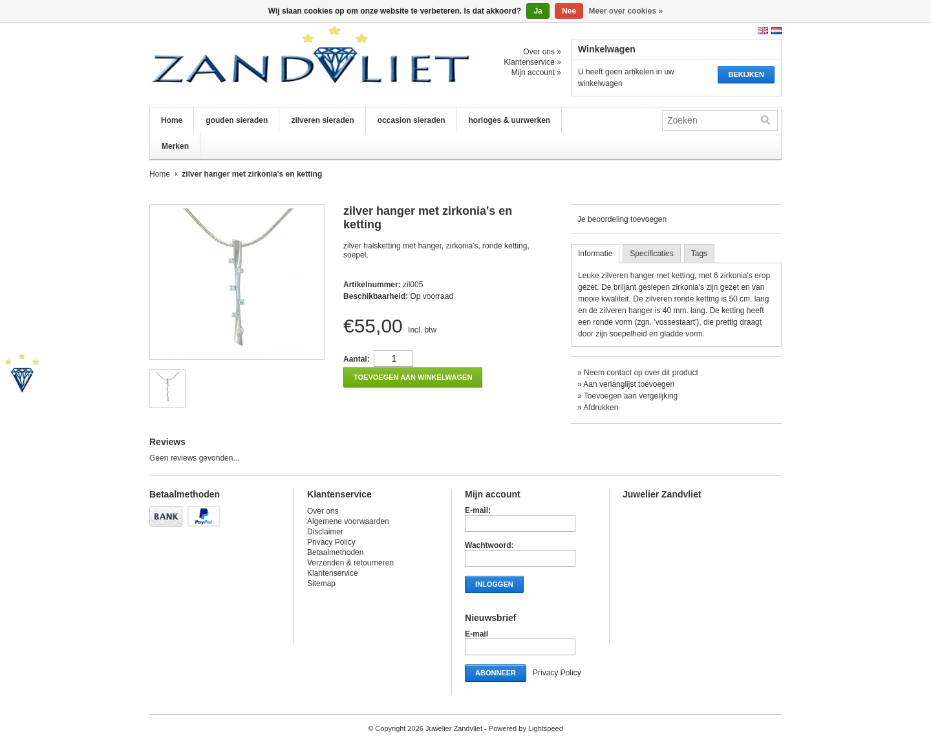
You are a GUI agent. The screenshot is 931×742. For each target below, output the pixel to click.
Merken (175, 146)
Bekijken (746, 74)
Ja (537, 11)
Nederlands (776, 30)
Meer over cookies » (626, 11)
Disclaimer (325, 531)
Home (171, 120)
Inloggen (494, 584)
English (763, 30)
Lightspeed (545, 728)
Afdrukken (600, 407)
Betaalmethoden (335, 552)
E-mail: (478, 510)
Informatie (595, 253)
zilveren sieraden (322, 120)
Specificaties (651, 253)
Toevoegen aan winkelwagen (413, 377)
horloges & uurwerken (509, 120)
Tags (699, 253)
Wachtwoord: (489, 545)
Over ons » (542, 51)
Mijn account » (536, 72)
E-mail (476, 633)
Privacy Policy (331, 542)
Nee (569, 11)
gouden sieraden (237, 120)
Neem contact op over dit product (641, 372)
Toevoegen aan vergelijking (631, 395)
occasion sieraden (411, 120)
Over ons (323, 511)
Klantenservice (332, 573)
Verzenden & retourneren (350, 562)
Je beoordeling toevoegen (622, 219)
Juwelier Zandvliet (278, 65)
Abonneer (495, 673)
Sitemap (321, 583)
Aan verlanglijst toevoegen (628, 384)
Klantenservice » (532, 62)
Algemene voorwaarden (348, 521)
